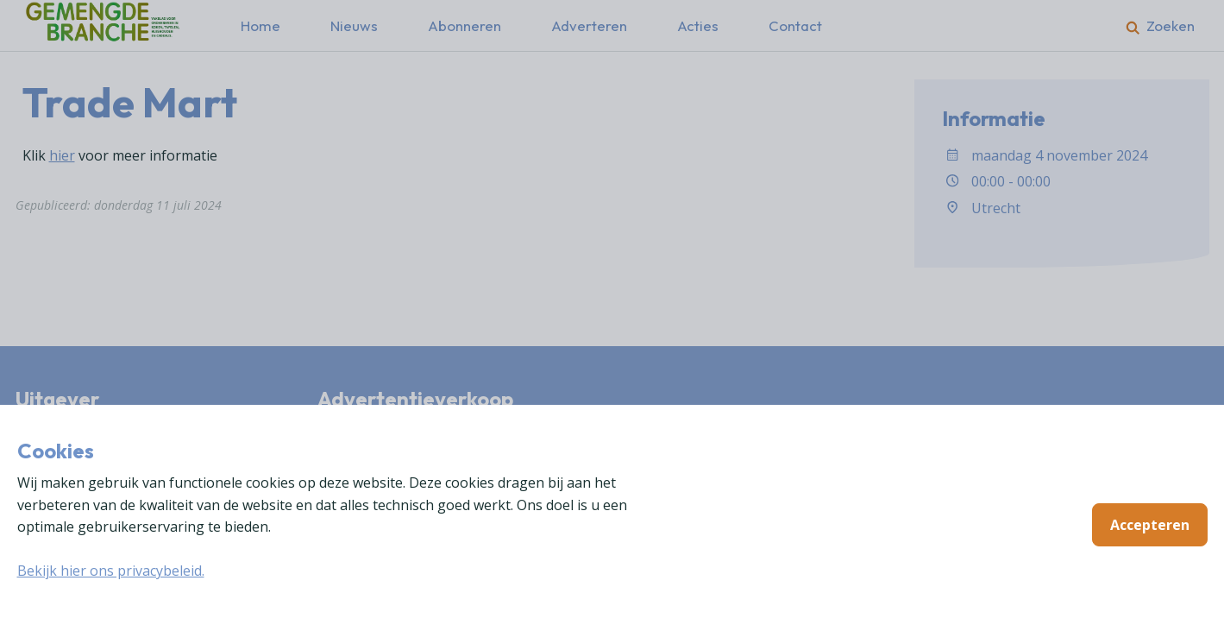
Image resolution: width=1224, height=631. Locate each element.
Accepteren (1149, 524)
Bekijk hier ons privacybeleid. (110, 570)
